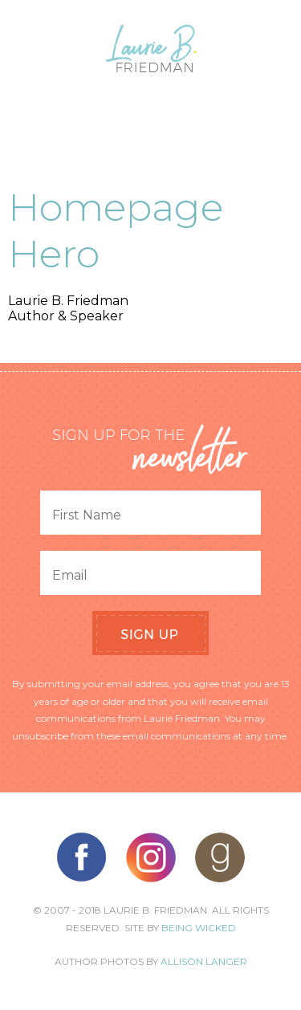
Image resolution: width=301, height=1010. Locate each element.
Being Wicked (198, 928)
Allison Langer (204, 961)
